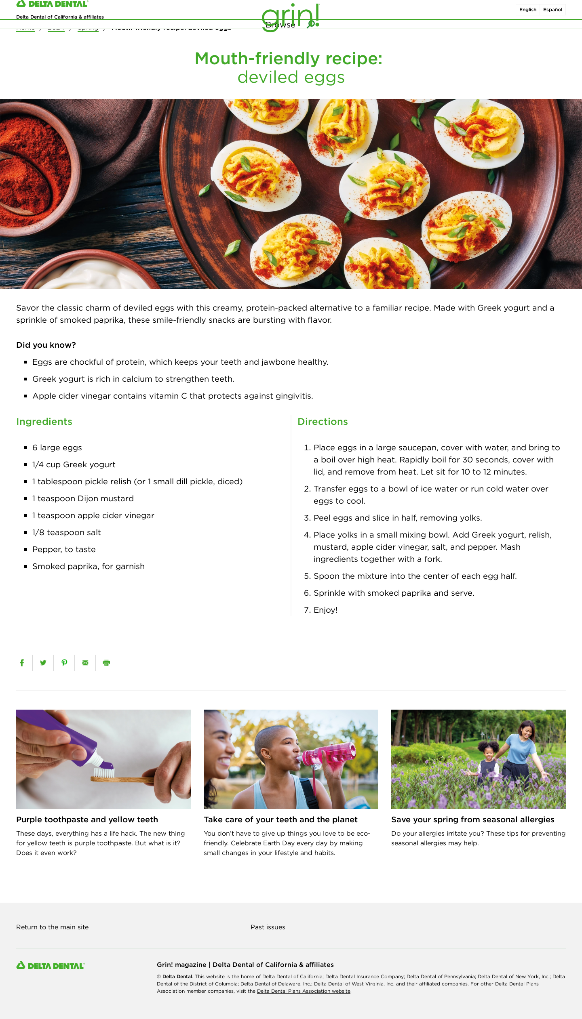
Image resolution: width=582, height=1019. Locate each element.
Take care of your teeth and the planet (281, 819)
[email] (85, 663)
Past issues (268, 927)
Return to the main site (52, 927)
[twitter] (43, 663)
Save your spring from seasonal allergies (473, 819)
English (527, 16)
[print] (106, 663)
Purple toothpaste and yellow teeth (87, 819)
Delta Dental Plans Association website (303, 991)
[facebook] (21, 663)
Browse (280, 40)
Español (552, 16)
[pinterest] (64, 663)
